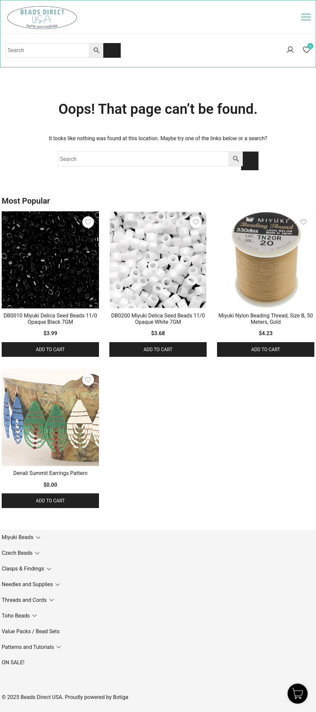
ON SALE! (13, 662)
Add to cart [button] (50, 349)
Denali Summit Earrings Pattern (50, 473)
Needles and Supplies (27, 584)
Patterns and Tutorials (28, 647)
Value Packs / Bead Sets (31, 631)
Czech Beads (17, 553)
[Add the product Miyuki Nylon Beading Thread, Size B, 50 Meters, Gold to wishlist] (303, 222)
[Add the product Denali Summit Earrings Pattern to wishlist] (88, 380)
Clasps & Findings (23, 568)
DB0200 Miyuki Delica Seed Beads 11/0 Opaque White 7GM (158, 318)
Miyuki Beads (17, 537)
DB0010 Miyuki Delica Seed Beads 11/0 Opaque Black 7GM (50, 318)
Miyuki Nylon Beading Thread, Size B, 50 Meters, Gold (265, 318)
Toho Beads (16, 616)
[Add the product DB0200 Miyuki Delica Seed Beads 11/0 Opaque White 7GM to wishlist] (196, 222)
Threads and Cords (24, 600)
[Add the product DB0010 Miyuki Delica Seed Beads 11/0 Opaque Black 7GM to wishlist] (88, 222)
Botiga (120, 697)
